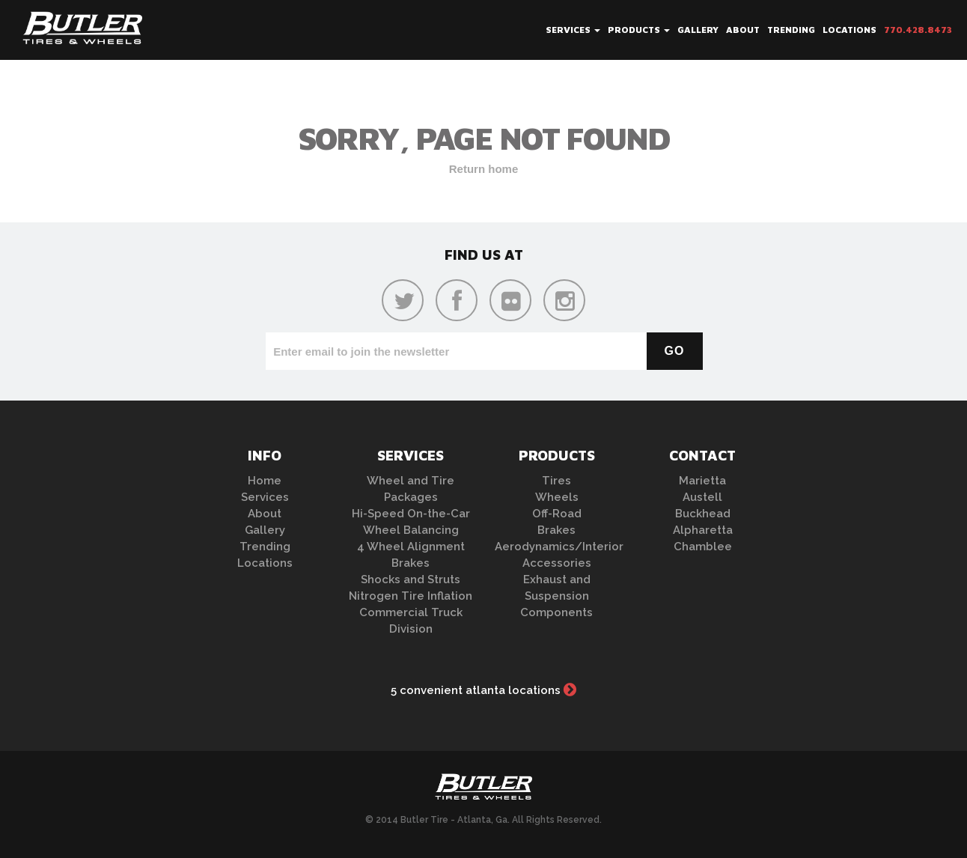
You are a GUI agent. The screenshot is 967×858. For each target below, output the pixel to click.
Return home (484, 168)
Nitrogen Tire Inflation (410, 596)
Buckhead (702, 513)
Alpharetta (703, 530)
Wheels (557, 497)
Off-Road (557, 513)
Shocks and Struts (410, 579)
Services (573, 29)
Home (264, 480)
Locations (849, 29)
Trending (791, 29)
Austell (702, 497)
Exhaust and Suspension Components (556, 596)
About (743, 29)
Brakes (410, 563)
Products (639, 29)
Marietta (702, 480)
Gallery (698, 29)
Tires (556, 480)
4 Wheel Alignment (411, 546)
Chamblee (703, 546)
